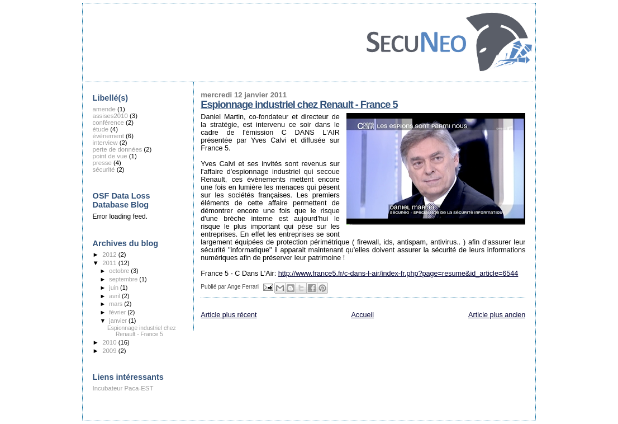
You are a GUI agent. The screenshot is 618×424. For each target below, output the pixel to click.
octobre (120, 270)
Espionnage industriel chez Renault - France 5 (299, 104)
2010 (110, 342)
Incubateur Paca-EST (123, 388)
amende (104, 109)
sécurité (104, 169)
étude (100, 129)
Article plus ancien (496, 315)
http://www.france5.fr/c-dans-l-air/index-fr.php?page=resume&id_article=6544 (398, 273)
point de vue (110, 156)
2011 (110, 263)
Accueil (362, 315)
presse (102, 162)
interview (105, 142)
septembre (124, 279)
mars (116, 303)
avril (115, 296)
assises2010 (110, 115)
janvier (119, 320)
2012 (110, 254)
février (118, 312)
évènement (108, 136)
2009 (110, 350)
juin (114, 287)
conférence (108, 122)
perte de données (117, 149)
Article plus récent (228, 315)
